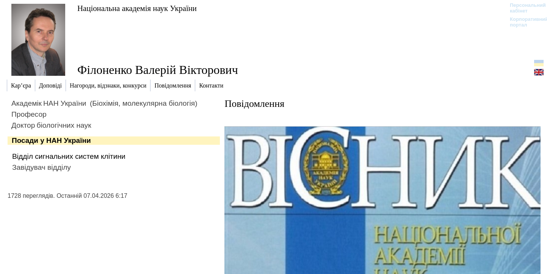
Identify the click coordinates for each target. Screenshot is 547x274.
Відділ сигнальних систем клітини (68, 156)
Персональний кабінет (524, 8)
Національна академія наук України (137, 8)
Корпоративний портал (524, 22)
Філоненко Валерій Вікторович (157, 70)
